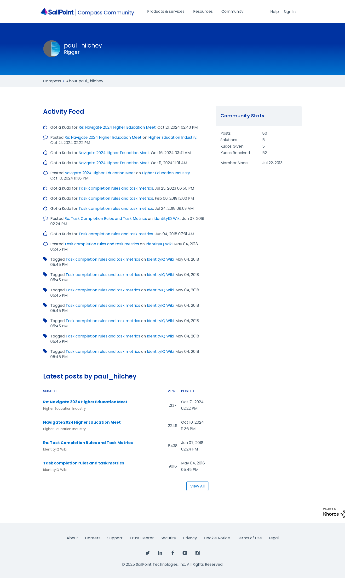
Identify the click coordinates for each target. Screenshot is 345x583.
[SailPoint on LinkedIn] (160, 553)
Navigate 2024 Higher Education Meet (114, 153)
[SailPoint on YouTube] (185, 553)
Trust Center (142, 538)
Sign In (290, 11)
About (72, 538)
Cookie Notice (217, 538)
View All (197, 486)
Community (232, 11)
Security (168, 538)
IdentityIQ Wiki (167, 218)
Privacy (190, 538)
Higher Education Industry (172, 137)
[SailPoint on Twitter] (147, 553)
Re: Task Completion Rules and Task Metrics (105, 218)
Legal (274, 538)
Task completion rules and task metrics (116, 188)
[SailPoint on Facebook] (172, 553)
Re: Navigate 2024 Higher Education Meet (117, 127)
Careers (92, 538)
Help (274, 11)
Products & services (165, 11)
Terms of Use (249, 538)
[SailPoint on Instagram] (197, 553)
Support (115, 538)
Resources (203, 11)
